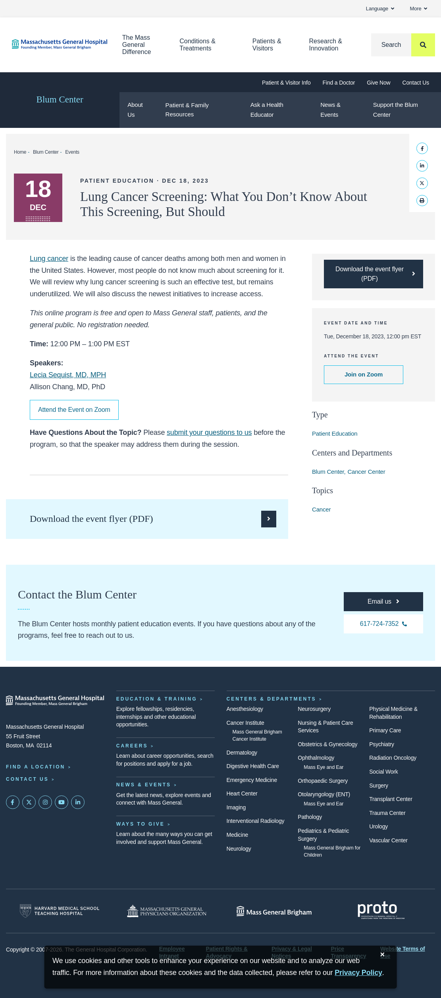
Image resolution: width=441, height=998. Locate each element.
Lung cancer (49, 259)
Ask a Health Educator (266, 109)
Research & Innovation (325, 45)
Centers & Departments (271, 699)
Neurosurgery (314, 709)
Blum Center (60, 99)
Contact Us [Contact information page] (27, 779)
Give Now (378, 82)
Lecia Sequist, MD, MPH (68, 375)
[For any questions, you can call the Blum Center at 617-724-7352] (383, 623)
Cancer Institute (245, 723)
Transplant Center (390, 799)
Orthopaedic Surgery (323, 781)
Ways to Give (140, 824)
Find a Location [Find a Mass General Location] (35, 767)
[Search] (403, 44)
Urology (378, 826)
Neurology (239, 849)
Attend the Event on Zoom (74, 409)
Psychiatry (381, 744)
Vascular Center (388, 840)
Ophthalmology (316, 758)
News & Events (330, 109)
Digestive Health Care (253, 766)
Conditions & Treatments (197, 45)
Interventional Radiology (256, 821)
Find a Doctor (339, 82)
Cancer (321, 509)
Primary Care (385, 730)
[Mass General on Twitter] (29, 802)
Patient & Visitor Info (286, 82)
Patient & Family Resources (187, 110)
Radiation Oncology (392, 758)
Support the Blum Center (395, 109)
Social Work (383, 771)
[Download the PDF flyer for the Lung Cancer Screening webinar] (373, 274)
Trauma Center (387, 813)
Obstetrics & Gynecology (327, 744)
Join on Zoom (364, 374)
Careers (132, 746)
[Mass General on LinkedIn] (78, 802)
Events (72, 152)
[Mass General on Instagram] (45, 802)
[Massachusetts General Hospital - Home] (55, 700)
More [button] (418, 9)
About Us (135, 109)
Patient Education (335, 433)
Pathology (310, 817)
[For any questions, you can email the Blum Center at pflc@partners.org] (383, 601)
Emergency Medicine (252, 780)
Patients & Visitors (266, 45)
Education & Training (156, 699)
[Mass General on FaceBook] (12, 802)
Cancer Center (366, 471)
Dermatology (242, 752)
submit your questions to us (209, 432)
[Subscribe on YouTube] (61, 802)
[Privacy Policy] (358, 973)
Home (20, 152)
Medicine (237, 835)
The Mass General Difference (136, 44)
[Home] (55, 44)
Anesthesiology (245, 709)
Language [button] (380, 9)
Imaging (236, 807)
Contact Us (415, 82)
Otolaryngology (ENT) (324, 794)
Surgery (378, 785)
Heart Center (242, 793)
